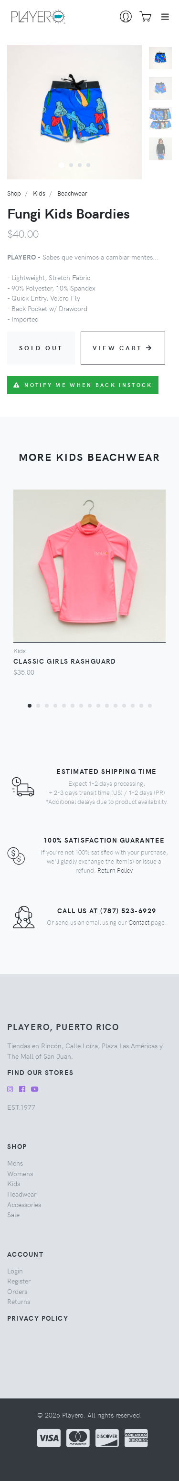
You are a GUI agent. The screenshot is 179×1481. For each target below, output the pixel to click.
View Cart (123, 348)
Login (15, 1270)
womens (20, 1173)
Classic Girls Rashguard (64, 661)
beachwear (72, 193)
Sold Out (41, 348)
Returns (18, 1301)
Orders (17, 1291)
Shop (14, 193)
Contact (138, 922)
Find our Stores (40, 1072)
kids (39, 193)
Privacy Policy (37, 1318)
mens (15, 1163)
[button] (61, 164)
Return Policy (115, 870)
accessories (24, 1204)
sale (13, 1214)
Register (19, 1280)
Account (25, 1254)
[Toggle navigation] (165, 16)
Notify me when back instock (82, 384)
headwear (21, 1194)
